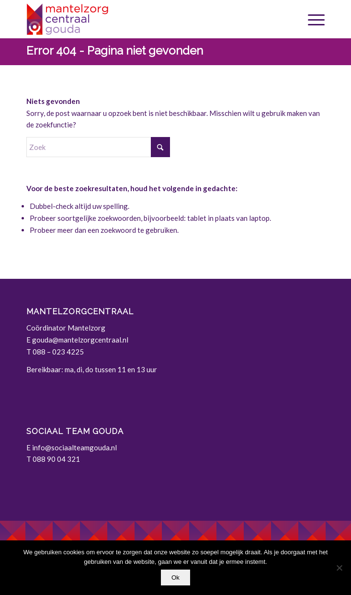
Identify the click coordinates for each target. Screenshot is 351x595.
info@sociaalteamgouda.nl (74, 447)
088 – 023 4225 (58, 351)
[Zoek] (98, 147)
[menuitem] (311, 19)
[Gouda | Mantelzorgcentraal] (145, 19)
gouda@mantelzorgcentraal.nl (80, 339)
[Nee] (339, 567)
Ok (175, 577)
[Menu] (311, 19)
